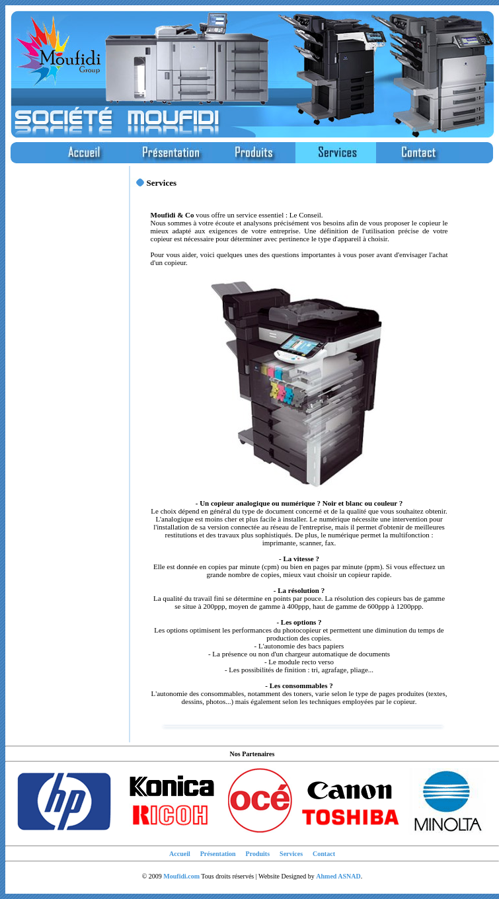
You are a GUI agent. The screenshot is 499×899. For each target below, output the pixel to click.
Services (291, 853)
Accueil (179, 853)
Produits (258, 853)
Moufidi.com (181, 876)
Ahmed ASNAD (338, 876)
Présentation (218, 853)
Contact (324, 853)
